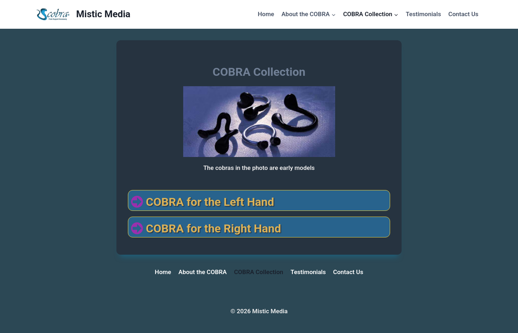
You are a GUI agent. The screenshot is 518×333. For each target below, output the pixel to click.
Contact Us (463, 14)
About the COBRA (203, 272)
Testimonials (423, 14)
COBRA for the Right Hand (213, 228)
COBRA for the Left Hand (210, 202)
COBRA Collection (258, 272)
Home (266, 14)
